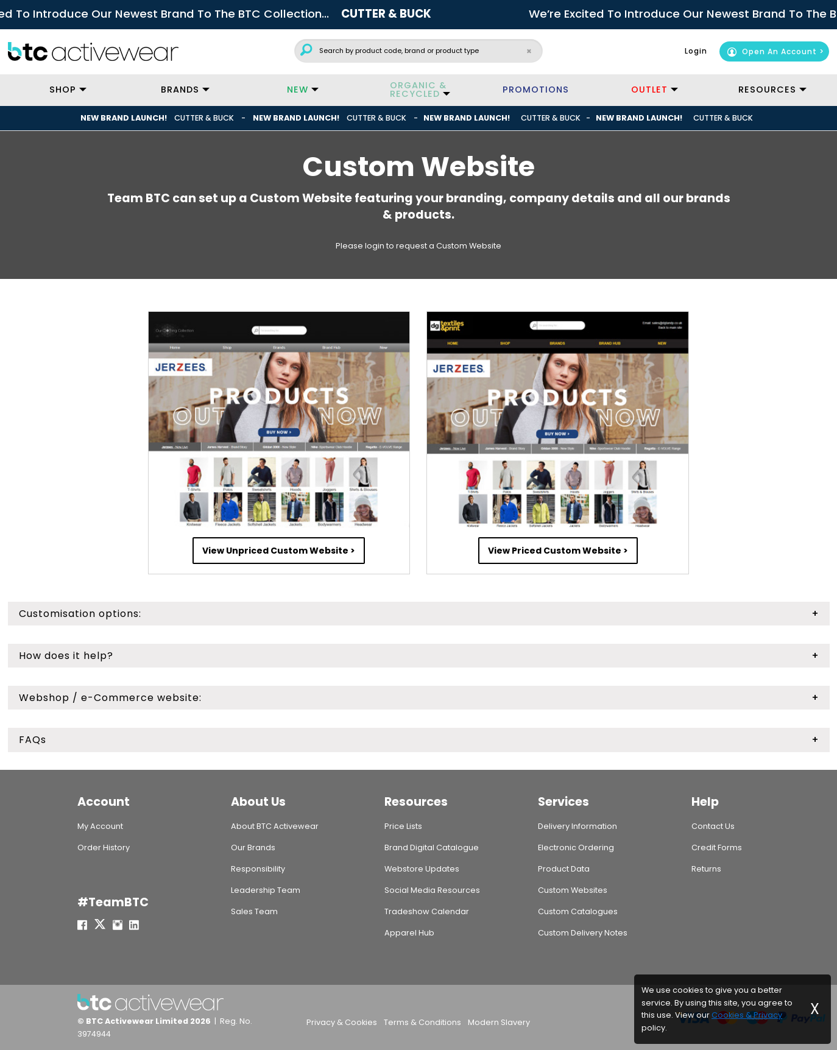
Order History (103, 847)
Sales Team (254, 911)
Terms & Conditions (422, 1022)
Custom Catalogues (578, 911)
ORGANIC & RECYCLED (418, 89)
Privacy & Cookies (341, 1022)
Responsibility (258, 869)
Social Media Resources (432, 890)
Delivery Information (577, 826)
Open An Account (771, 51)
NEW (297, 89)
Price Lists (403, 826)
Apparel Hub (409, 933)
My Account (100, 826)
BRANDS (180, 89)
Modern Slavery (499, 1022)
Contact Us (713, 826)
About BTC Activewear (275, 826)
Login (696, 51)
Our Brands (253, 847)
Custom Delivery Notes (582, 933)
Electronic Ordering (576, 847)
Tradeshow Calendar (426, 911)
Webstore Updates (421, 869)
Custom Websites (572, 890)
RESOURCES (767, 89)
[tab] (419, 613)
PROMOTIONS (536, 89)
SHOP (62, 89)
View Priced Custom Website (554, 550)
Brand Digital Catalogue (431, 847)
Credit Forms (716, 847)
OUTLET (649, 89)
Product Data (564, 869)
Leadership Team (265, 890)
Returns (706, 869)
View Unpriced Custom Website (275, 550)
